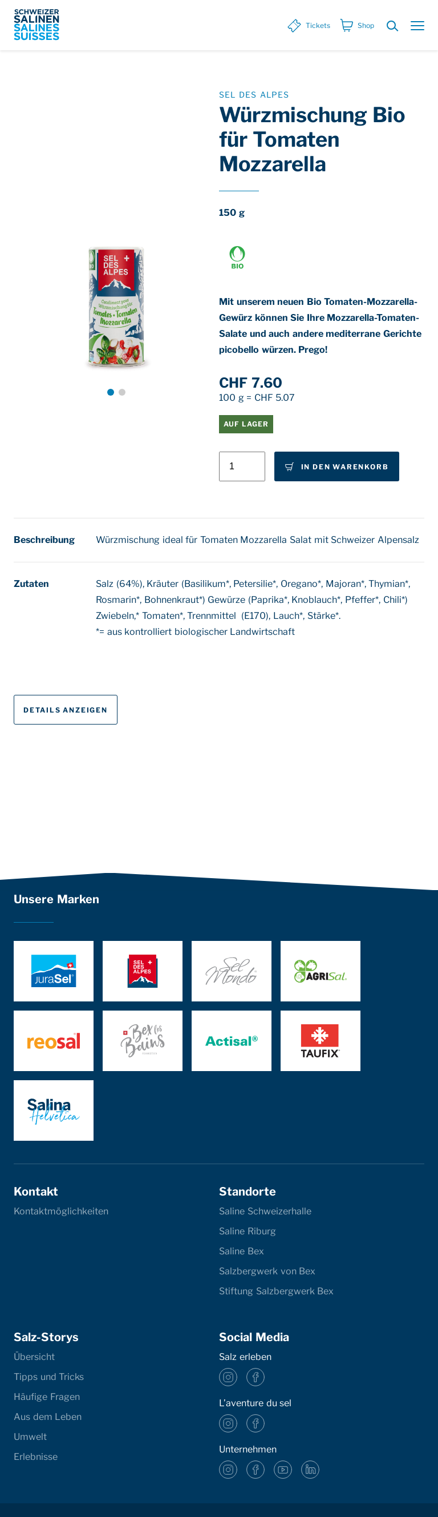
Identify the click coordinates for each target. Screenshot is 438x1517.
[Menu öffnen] (417, 27)
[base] (36, 25)
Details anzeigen (65, 710)
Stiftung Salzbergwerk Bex (276, 1291)
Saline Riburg (247, 1231)
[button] (110, 392)
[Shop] (356, 26)
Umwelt (30, 1436)
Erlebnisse (36, 1456)
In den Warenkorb (336, 467)
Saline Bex (241, 1251)
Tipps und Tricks (49, 1376)
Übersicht (34, 1356)
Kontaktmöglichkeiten (61, 1211)
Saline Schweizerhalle (265, 1211)
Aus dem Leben (48, 1416)
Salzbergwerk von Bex (267, 1271)
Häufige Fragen (47, 1396)
